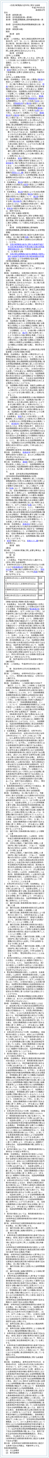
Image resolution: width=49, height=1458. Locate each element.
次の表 (8, 569)
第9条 (25, 462)
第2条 (40, 79)
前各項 (9, 208)
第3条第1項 (18, 567)
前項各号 (9, 163)
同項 (42, 569)
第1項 (20, 182)
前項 (9, 70)
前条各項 (26, 452)
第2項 (16, 115)
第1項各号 (17, 201)
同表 (35, 572)
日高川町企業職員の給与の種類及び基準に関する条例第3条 (26, 256)
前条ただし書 (32, 541)
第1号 (24, 333)
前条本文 (26, 524)
